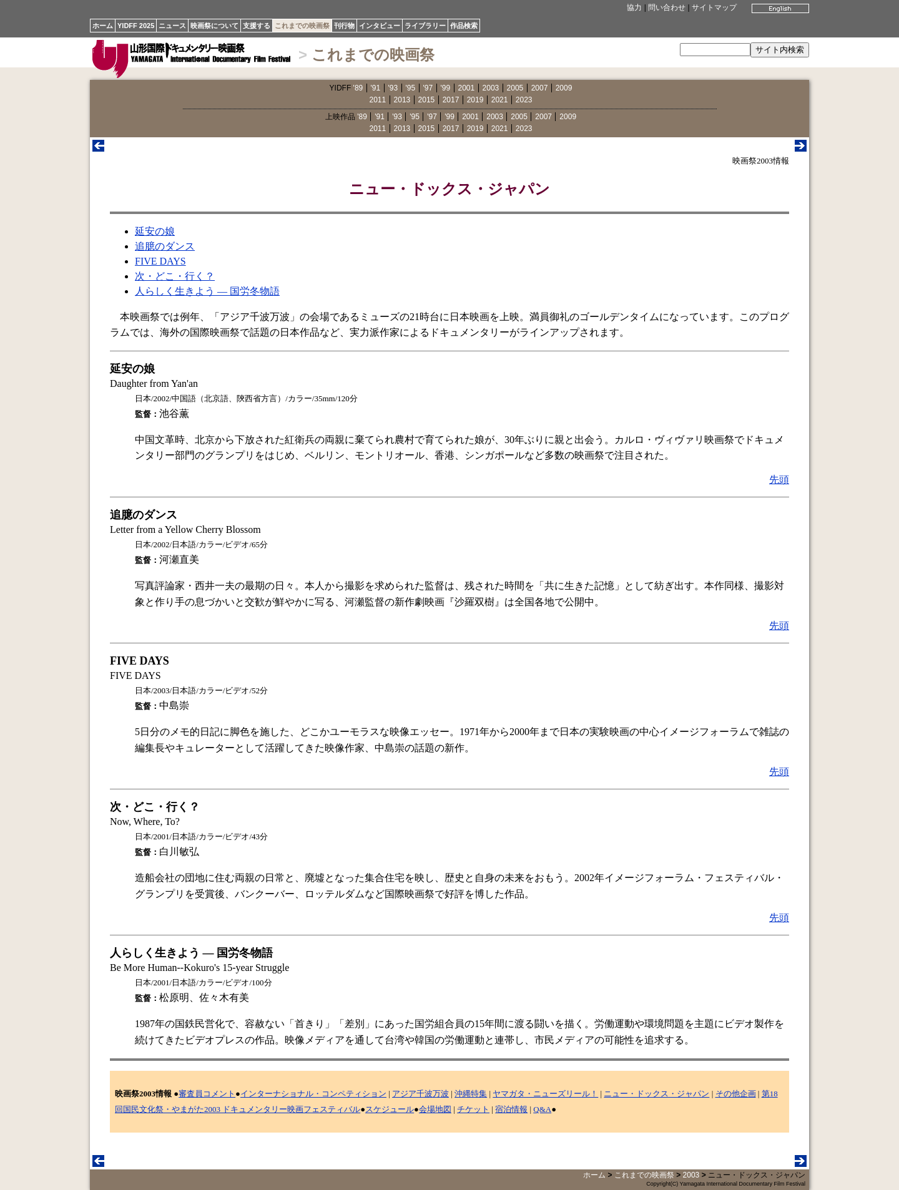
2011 (378, 99)
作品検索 (464, 25)
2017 (451, 99)
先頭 (779, 479)
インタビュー (379, 25)
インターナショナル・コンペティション (313, 1093)
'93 (393, 88)
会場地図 (435, 1109)
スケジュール (389, 1109)
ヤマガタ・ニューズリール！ (545, 1093)
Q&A (542, 1109)
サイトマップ (714, 7)
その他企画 (735, 1093)
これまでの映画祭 (302, 25)
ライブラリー (425, 25)
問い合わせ (666, 7)
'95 (411, 88)
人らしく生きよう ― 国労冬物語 (207, 291)
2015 (426, 99)
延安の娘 (155, 231)
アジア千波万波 (420, 1093)
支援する (256, 25)
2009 (564, 88)
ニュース (172, 25)
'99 (446, 88)
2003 (491, 88)
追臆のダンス (165, 246)
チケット (473, 1109)
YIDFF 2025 (135, 25)
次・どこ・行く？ (175, 276)
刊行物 (344, 25)
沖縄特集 (470, 1093)
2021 (499, 99)
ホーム (102, 25)
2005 (515, 88)
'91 (376, 88)
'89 (358, 88)
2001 (466, 88)
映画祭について (214, 25)
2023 (524, 99)
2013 (402, 99)
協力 (634, 7)
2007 (539, 88)
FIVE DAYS (160, 261)
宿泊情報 (511, 1109)
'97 (428, 88)
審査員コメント (207, 1093)
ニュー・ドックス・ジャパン (656, 1093)
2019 (475, 99)
